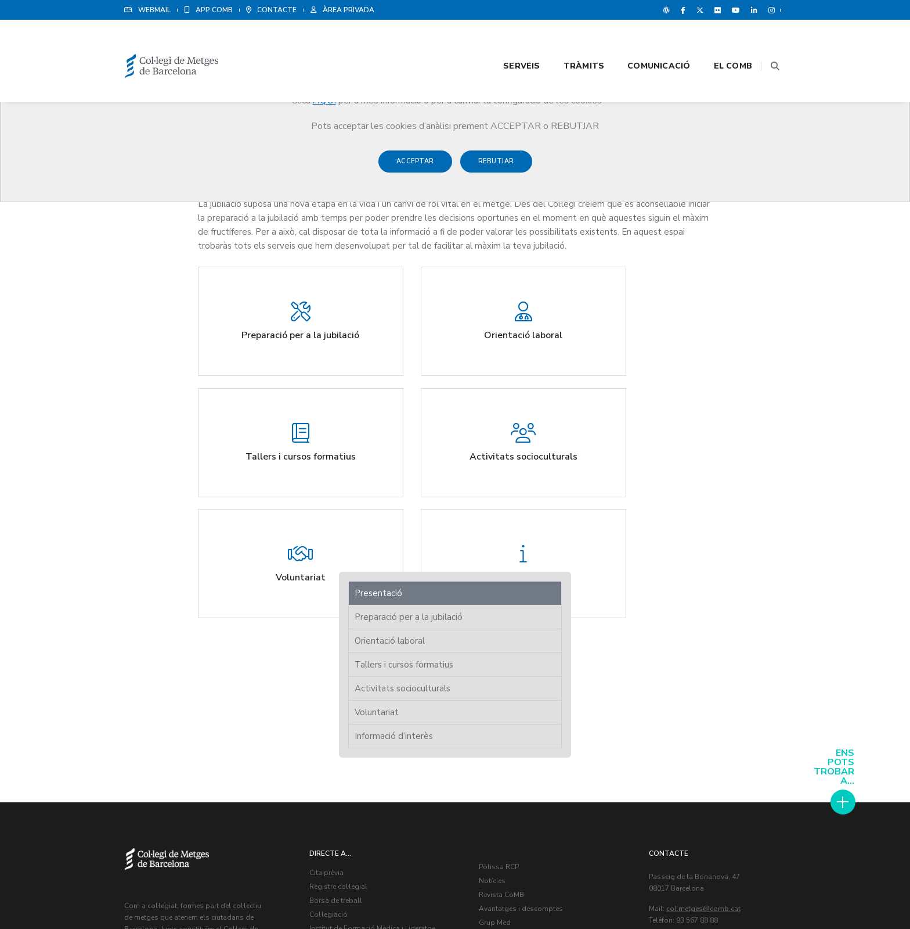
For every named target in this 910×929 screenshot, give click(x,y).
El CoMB (718, 41)
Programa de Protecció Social (360, 696)
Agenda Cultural (508, 704)
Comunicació (644, 41)
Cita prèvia (329, 626)
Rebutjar (496, 167)
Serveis (507, 41)
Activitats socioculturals (686, 246)
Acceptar (415, 167)
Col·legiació (331, 668)
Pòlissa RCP (501, 620)
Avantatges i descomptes (523, 662)
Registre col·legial (341, 640)
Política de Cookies (751, 894)
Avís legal (694, 894)
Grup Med (497, 676)
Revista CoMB (503, 648)
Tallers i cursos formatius (687, 222)
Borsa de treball (338, 654)
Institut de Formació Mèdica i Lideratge (375, 682)
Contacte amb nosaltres (520, 690)
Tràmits (569, 41)
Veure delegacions (687, 687)
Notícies (494, 634)
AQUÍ (324, 100)
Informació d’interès (677, 293)
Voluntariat (660, 269)
